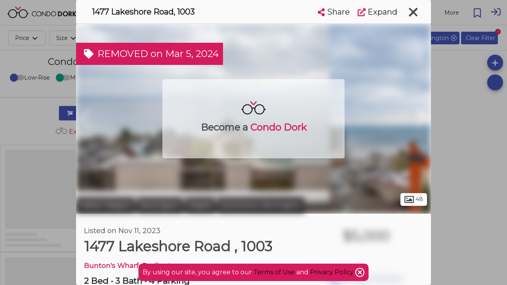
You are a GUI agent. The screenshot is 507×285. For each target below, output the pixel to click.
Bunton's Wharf (111, 265)
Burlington (160, 205)
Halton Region (105, 205)
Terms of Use (274, 272)
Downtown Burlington (261, 205)
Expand (377, 12)
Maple (200, 205)
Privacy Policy (332, 272)
